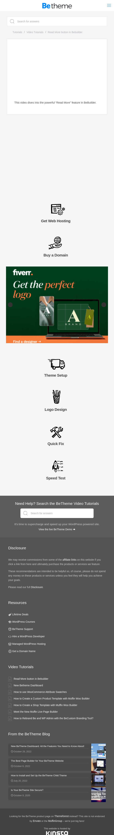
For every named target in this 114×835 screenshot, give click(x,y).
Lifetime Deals (20, 614)
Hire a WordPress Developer (28, 636)
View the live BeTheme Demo (56, 529)
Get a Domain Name (24, 651)
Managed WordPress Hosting (29, 643)
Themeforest (61, 816)
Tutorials (17, 32)
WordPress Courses (23, 621)
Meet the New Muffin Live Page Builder (36, 711)
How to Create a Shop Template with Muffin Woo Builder (45, 705)
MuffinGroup (55, 820)
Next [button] (103, 304)
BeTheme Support (22, 629)
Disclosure (37, 587)
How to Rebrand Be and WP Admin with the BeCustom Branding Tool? (53, 718)
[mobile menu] (109, 5)
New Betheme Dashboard (28, 685)
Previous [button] (10, 304)
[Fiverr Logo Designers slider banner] (57, 305)
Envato (37, 820)
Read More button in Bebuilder (31, 678)
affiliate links (69, 559)
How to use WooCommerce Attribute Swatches (40, 691)
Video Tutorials (35, 32)
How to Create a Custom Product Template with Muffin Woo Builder (52, 698)
